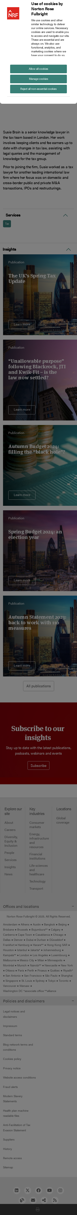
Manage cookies (38, 79)
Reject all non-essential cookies (38, 89)
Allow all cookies (38, 68)
